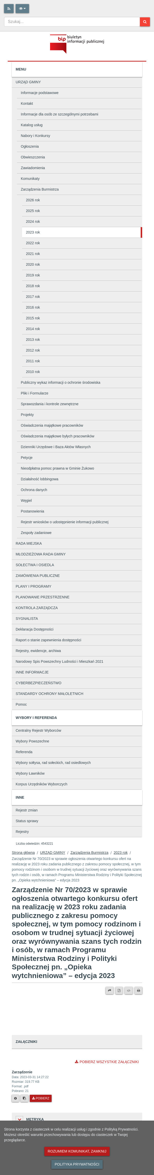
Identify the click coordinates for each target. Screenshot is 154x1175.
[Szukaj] (145, 21)
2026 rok (33, 200)
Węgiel (26, 500)
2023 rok (33, 232)
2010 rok (33, 372)
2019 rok (33, 275)
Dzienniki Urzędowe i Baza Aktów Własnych (56, 447)
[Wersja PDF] (119, 990)
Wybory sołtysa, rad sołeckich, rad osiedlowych (53, 763)
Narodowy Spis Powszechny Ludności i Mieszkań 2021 (59, 661)
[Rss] (9, 8)
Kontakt (27, 103)
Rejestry (22, 832)
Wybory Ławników (30, 773)
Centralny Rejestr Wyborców (38, 730)
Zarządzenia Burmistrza (40, 189)
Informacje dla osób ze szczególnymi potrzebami (59, 114)
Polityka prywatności (77, 1164)
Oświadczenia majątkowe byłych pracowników (57, 436)
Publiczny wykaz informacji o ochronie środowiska (60, 382)
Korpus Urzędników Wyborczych (41, 784)
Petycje (27, 458)
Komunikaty (30, 179)
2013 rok (33, 340)
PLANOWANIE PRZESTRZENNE (43, 597)
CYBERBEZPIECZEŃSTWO (38, 683)
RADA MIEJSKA (29, 543)
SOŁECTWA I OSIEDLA (35, 565)
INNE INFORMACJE (32, 672)
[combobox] (72, 21)
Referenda (24, 752)
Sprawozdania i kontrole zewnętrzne (50, 404)
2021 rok (33, 254)
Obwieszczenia (33, 157)
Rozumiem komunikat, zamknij (77, 1151)
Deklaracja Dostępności (34, 629)
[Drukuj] (138, 990)
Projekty (27, 415)
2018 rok (33, 286)
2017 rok (33, 297)
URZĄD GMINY (28, 82)
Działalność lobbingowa (39, 479)
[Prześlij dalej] (109, 990)
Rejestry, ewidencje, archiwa (38, 651)
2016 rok (33, 307)
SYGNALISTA (27, 618)
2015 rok (33, 318)
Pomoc (21, 704)
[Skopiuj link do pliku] (24, 1098)
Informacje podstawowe (40, 93)
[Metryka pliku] (15, 1098)
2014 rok (33, 329)
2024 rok (33, 221)
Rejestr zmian (27, 810)
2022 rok (33, 243)
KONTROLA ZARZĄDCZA (37, 608)
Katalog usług (32, 125)
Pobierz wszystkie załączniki (107, 1062)
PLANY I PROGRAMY (33, 586)
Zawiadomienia (33, 168)
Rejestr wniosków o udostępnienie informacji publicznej (65, 522)
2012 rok (33, 350)
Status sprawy (27, 821)
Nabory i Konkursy (35, 136)
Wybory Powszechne (32, 741)
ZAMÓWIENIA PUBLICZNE (38, 576)
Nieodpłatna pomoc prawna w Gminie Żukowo (57, 468)
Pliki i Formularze (34, 393)
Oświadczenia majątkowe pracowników (52, 425)
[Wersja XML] (129, 990)
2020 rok (33, 264)
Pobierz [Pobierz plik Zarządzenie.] (40, 1098)
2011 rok (33, 361)
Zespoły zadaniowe (36, 533)
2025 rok (33, 211)
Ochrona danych (34, 490)
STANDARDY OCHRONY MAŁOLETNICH (49, 694)
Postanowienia (32, 511)
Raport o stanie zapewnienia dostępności (48, 640)
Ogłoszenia (30, 146)
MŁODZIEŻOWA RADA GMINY (41, 554)
